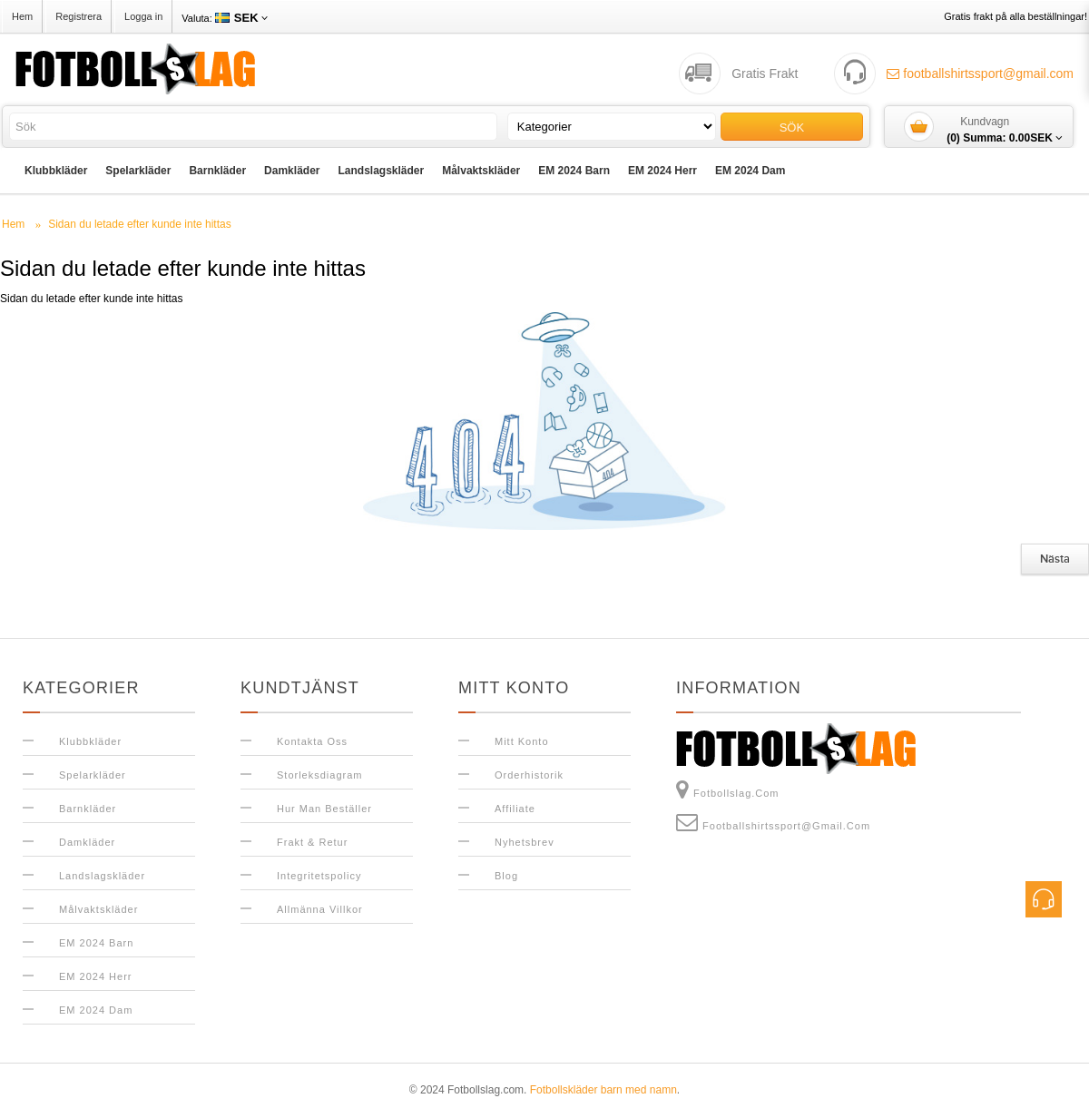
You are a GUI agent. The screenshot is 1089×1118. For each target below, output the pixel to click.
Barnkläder (217, 170)
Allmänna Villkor (320, 909)
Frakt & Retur (312, 842)
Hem (22, 16)
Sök (792, 127)
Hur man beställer (324, 808)
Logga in (143, 16)
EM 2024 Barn (574, 170)
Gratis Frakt (764, 73)
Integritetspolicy (319, 875)
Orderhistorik (529, 775)
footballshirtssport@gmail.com (980, 73)
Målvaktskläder (481, 170)
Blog (506, 875)
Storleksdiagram (319, 775)
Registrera (78, 16)
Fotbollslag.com (728, 789)
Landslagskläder (381, 170)
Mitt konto (522, 741)
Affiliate (515, 808)
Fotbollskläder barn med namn (603, 1090)
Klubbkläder (56, 170)
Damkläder (291, 170)
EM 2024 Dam (750, 170)
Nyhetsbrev (524, 842)
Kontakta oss (312, 741)
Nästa (1055, 559)
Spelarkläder (138, 170)
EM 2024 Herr (662, 170)
